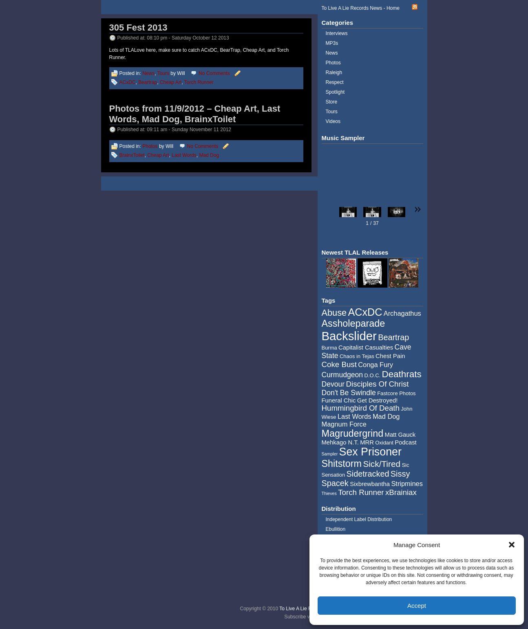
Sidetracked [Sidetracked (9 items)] (368, 473)
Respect (335, 82)
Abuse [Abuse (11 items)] (334, 313)
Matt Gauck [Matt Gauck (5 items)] (400, 434)
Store (332, 102)
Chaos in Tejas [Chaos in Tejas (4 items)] (357, 356)
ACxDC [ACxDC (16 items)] (365, 312)
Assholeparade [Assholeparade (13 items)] (353, 323)
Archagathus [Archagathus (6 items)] (402, 313)
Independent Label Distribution (359, 519)
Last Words (184, 155)
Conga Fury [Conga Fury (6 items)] (375, 364)
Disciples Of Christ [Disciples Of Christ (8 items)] (377, 384)
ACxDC (127, 82)
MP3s (332, 43)
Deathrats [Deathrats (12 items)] (401, 374)
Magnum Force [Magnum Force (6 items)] (344, 424)
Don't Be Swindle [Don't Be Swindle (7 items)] (349, 393)
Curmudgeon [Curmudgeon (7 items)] (342, 375)
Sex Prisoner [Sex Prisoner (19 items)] (370, 452)
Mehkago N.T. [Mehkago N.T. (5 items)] (340, 442)
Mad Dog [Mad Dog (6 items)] (386, 416)
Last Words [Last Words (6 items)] (354, 416)
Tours (163, 73)
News (148, 73)
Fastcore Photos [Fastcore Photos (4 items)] (396, 393)
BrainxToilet (132, 155)
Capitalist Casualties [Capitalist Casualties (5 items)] (365, 347)
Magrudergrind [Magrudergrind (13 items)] (353, 433)
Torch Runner (199, 82)
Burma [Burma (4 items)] (329, 348)
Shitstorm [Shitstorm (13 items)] (342, 463)
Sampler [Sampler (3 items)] (330, 453)
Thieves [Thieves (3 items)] (329, 493)
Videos (333, 121)
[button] (512, 545)
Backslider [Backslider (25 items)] (349, 336)
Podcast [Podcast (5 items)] (405, 442)
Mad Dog (209, 155)
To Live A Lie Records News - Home (361, 8)
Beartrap (147, 82)
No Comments (214, 73)
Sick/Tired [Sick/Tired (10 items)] (381, 463)
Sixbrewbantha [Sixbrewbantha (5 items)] (370, 484)
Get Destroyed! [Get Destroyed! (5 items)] (377, 400)
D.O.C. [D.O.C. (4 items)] (372, 375)
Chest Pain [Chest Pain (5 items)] (390, 356)
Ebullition (336, 529)
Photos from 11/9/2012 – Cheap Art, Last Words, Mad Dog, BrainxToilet (195, 113)
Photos (149, 146)
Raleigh (334, 72)
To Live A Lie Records (302, 608)
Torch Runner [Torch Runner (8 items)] (361, 492)
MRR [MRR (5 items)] (367, 442)
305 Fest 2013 (138, 27)
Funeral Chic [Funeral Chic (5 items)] (339, 400)
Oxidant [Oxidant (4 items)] (384, 443)
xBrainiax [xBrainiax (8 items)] (401, 492)
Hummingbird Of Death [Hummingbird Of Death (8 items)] (361, 408)
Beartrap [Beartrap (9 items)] (393, 337)
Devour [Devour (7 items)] (333, 384)
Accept (416, 605)
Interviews (337, 33)
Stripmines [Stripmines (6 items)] (407, 483)
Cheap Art (170, 82)
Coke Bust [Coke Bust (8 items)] (339, 364)
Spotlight (335, 92)
